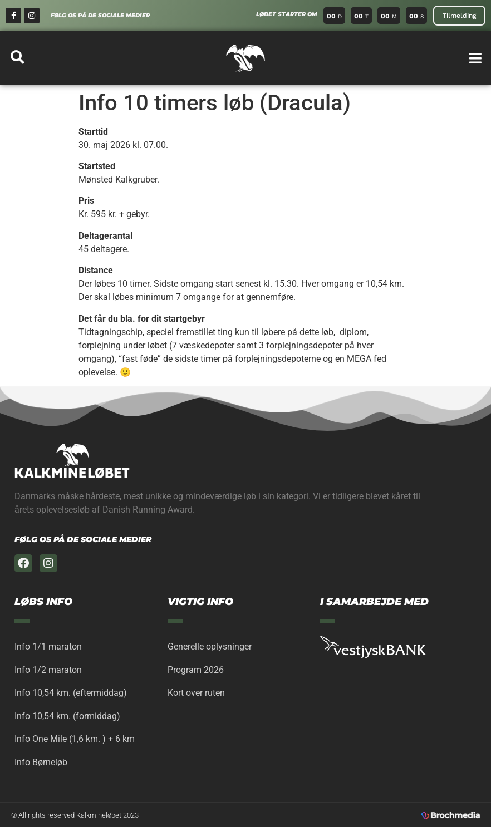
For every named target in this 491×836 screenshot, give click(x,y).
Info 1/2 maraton (48, 672)
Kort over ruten (196, 696)
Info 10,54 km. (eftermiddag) (70, 696)
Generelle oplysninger (210, 647)
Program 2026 (196, 672)
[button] (475, 58)
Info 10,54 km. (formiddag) (67, 721)
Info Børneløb (40, 770)
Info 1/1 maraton (48, 647)
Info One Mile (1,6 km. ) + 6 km (74, 745)
